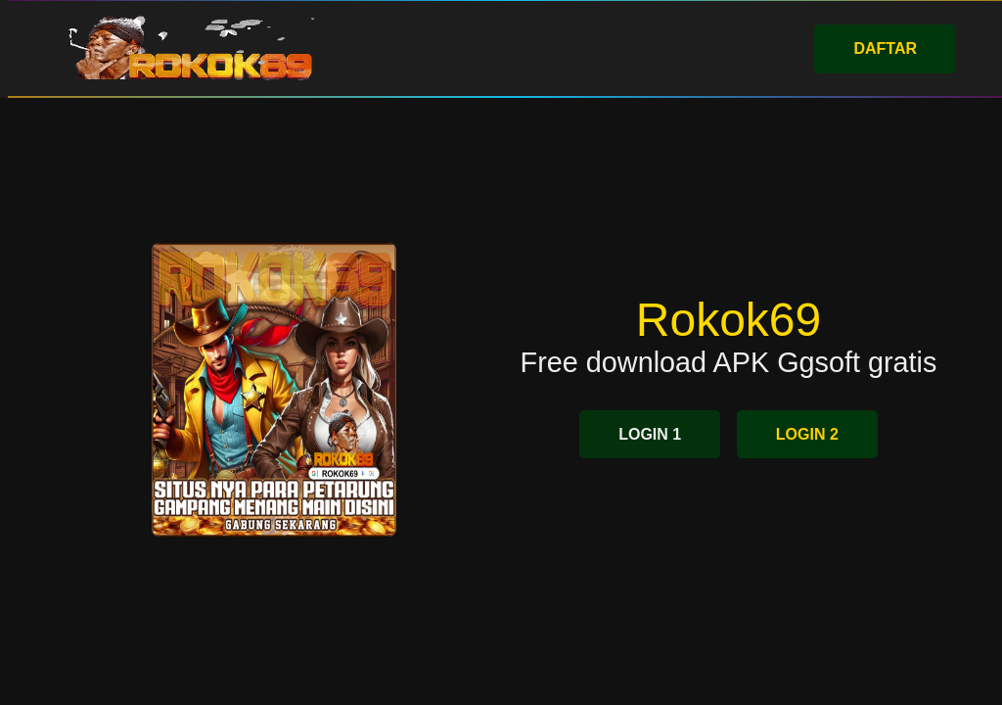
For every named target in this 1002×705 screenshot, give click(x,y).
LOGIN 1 (649, 434)
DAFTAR (885, 48)
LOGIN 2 (807, 434)
